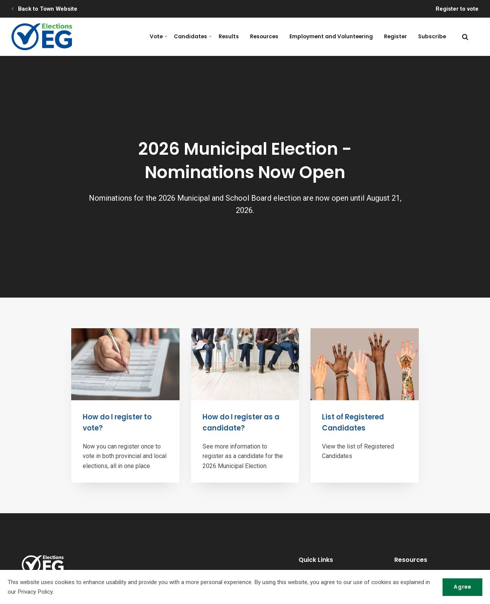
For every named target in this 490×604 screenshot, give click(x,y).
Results (237, 36)
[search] (465, 37)
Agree (461, 587)
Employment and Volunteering (336, 36)
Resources (271, 36)
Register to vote (456, 8)
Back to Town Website (44, 8)
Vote (171, 36)
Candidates (203, 36)
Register (398, 36)
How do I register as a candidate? (243, 422)
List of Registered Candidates (354, 422)
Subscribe (433, 36)
